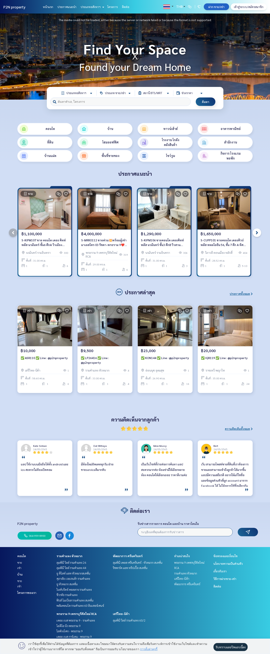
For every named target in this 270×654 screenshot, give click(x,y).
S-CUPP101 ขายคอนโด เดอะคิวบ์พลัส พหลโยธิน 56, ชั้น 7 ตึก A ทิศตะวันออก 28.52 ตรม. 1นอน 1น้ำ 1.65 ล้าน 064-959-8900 (222, 242)
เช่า (19, 568)
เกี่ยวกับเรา (220, 571)
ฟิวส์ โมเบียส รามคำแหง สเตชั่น (75, 600)
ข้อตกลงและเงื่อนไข (225, 556)
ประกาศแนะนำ (66, 7)
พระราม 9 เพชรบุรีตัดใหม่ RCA (77, 614)
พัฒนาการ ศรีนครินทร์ (128, 556)
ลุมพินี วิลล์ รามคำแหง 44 (71, 568)
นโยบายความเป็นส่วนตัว (228, 563)
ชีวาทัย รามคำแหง (67, 595)
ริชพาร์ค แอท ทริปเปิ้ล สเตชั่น (130, 568)
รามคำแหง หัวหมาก (69, 556)
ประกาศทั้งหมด (241, 294)
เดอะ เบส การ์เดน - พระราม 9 (74, 636)
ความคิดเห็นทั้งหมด (239, 429)
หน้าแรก (48, 7)
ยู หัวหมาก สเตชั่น (67, 584)
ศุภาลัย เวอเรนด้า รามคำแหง (73, 578)
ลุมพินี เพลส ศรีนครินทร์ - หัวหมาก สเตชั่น (137, 562)
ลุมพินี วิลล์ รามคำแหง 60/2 (129, 620)
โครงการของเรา (26, 593)
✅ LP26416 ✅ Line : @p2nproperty (95, 360)
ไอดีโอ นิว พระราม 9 (69, 626)
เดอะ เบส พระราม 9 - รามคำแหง (76, 620)
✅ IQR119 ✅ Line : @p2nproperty (224, 358)
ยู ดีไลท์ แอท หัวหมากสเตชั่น (73, 573)
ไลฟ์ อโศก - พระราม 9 (70, 631)
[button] (263, 56)
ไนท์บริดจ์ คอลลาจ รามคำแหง (74, 589)
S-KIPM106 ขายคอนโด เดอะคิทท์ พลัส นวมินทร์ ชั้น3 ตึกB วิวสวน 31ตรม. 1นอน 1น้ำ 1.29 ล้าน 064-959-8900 (162, 242)
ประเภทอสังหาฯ (92, 7)
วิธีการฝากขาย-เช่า (224, 579)
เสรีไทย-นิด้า (121, 614)
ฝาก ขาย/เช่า (216, 7)
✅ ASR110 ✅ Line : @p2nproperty (44, 358)
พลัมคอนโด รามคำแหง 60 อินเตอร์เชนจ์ (80, 605)
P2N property (14, 6)
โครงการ (112, 7)
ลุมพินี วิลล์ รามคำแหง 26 (71, 562)
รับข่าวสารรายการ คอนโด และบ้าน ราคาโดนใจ (168, 524)
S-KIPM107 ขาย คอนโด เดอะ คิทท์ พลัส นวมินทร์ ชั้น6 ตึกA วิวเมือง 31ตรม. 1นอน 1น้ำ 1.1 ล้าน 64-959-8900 (44, 242)
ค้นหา (205, 102)
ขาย (19, 562)
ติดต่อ (125, 7)
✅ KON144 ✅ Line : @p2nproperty (165, 358)
